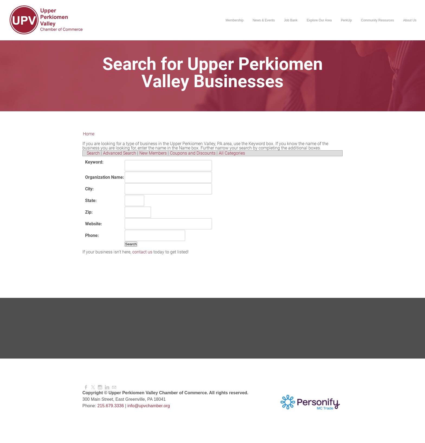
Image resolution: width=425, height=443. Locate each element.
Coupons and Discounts (192, 153)
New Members (153, 153)
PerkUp (346, 20)
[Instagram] (100, 387)
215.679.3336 (110, 405)
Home (88, 133)
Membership (234, 20)
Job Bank (290, 20)
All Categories (232, 153)
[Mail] (114, 387)
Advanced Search (119, 153)
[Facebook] (86, 387)
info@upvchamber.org (148, 405)
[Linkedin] (107, 387)
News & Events (264, 20)
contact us (142, 252)
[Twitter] (93, 387)
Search (93, 153)
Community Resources (377, 20)
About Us (409, 20)
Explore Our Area (319, 20)
